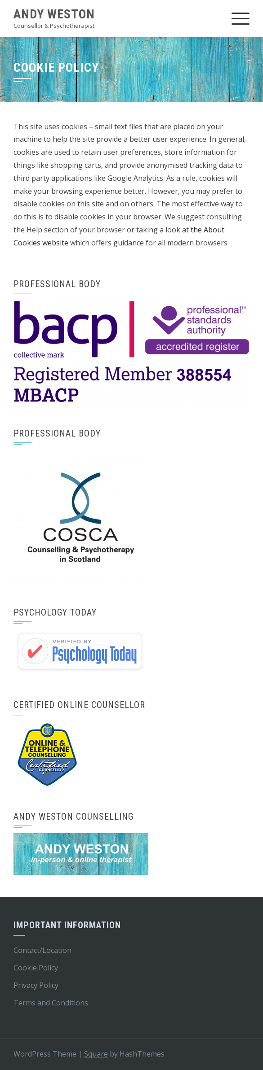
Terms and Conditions (50, 1003)
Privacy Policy (35, 985)
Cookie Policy (35, 968)
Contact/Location (42, 950)
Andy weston (54, 14)
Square (96, 1054)
